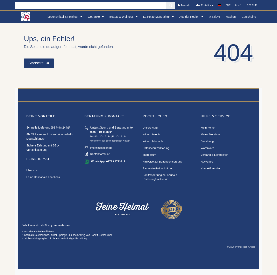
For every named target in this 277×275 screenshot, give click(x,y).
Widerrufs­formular (153, 141)
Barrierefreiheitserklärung (158, 168)
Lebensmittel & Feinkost (63, 16)
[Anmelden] (184, 5)
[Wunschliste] (238, 5)
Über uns (31, 170)
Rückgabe (207, 161)
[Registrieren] (205, 5)
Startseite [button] (38, 63)
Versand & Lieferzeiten (214, 154)
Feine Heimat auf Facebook (43, 177)
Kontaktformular (100, 154)
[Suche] (170, 5)
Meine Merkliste (210, 134)
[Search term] (90, 5)
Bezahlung (207, 141)
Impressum (149, 154)
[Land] (219, 5)
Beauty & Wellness (121, 16)
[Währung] (228, 5)
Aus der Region (189, 16)
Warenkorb (207, 148)
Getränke (94, 16)
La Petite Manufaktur (157, 16)
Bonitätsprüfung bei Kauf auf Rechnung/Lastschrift (160, 177)
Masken (231, 16)
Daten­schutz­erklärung (156, 148)
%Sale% (214, 16)
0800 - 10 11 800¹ (101, 131)
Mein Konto (208, 127)
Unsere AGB (150, 127)
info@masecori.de (101, 147)
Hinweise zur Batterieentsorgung (162, 161)
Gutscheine (248, 16)
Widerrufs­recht (151, 134)
